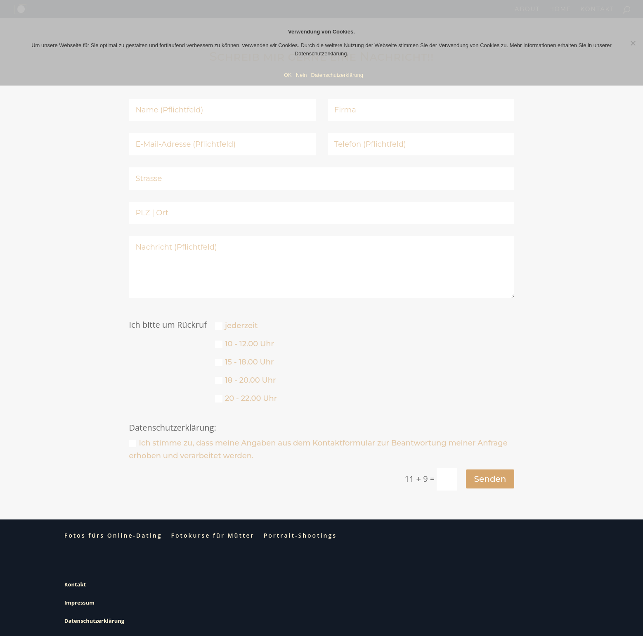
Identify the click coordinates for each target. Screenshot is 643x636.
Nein (301, 75)
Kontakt (75, 584)
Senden (490, 479)
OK (288, 75)
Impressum (79, 602)
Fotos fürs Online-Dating (113, 535)
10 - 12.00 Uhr (244, 343)
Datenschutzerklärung (94, 620)
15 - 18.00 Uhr (244, 362)
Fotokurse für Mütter (212, 535)
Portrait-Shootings (300, 535)
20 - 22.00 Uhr (246, 398)
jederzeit (236, 325)
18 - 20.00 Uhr (245, 380)
